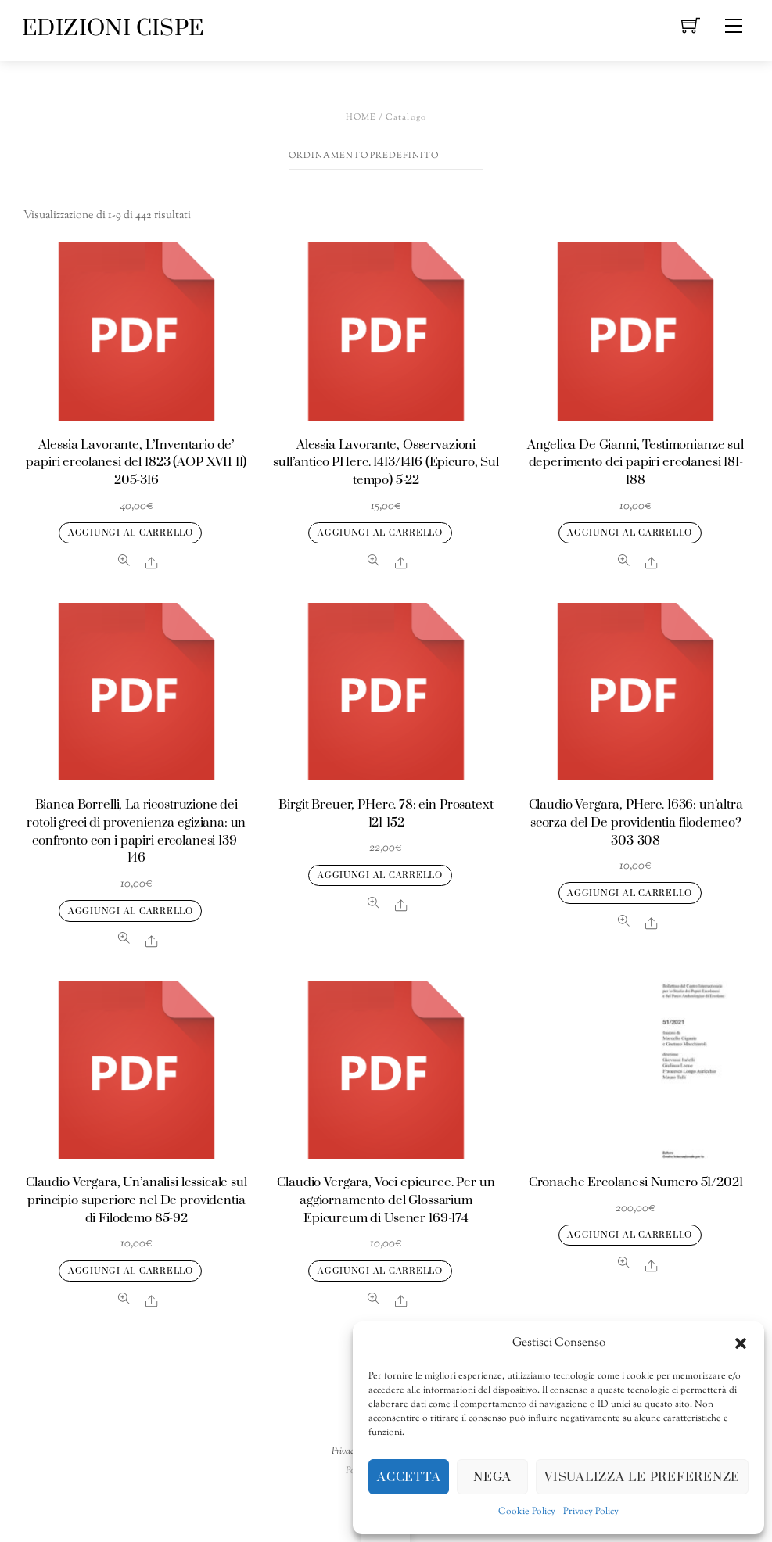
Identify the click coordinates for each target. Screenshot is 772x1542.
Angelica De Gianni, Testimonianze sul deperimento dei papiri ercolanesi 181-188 (635, 463)
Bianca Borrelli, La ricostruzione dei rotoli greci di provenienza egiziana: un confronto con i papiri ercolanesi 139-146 (136, 831)
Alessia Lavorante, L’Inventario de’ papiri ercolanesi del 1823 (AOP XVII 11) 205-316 (136, 463)
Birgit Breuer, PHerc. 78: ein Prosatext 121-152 (385, 814)
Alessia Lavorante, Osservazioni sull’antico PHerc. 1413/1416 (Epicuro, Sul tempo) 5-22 (386, 463)
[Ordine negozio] (386, 156)
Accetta (408, 1477)
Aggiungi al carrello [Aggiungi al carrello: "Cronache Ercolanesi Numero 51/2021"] (629, 1235)
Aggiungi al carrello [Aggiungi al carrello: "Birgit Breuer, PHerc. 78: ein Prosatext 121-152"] (380, 875)
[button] (741, 1343)
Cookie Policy (526, 1511)
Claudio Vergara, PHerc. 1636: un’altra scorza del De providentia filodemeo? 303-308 (636, 823)
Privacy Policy (591, 1511)
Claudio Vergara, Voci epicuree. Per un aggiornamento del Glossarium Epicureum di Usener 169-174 (385, 1200)
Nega (492, 1477)
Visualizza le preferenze (642, 1477)
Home (361, 117)
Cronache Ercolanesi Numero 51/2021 (636, 1182)
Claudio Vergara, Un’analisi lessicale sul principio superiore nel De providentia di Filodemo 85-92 (136, 1200)
